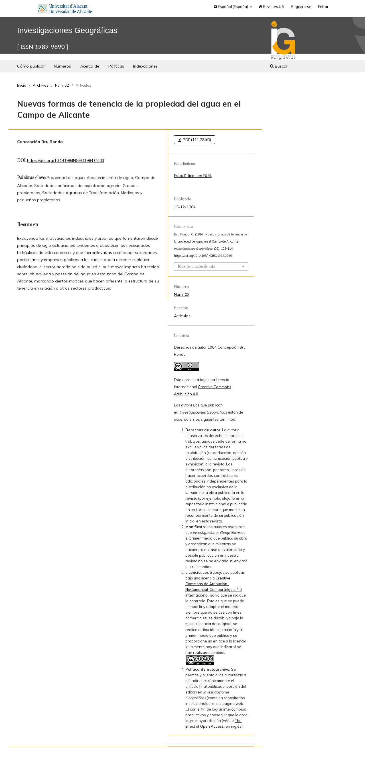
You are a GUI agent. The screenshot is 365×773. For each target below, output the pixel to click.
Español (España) (231, 6)
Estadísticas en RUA (193, 175)
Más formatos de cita (196, 266)
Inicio (21, 85)
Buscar (279, 66)
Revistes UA (271, 6)
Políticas (116, 66)
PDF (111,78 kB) (196, 139)
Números (62, 66)
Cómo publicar (31, 66)
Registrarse (301, 6)
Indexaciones (145, 66)
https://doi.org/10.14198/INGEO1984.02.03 (65, 160)
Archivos (40, 85)
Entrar (323, 6)
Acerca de (89, 66)
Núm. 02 (62, 85)
